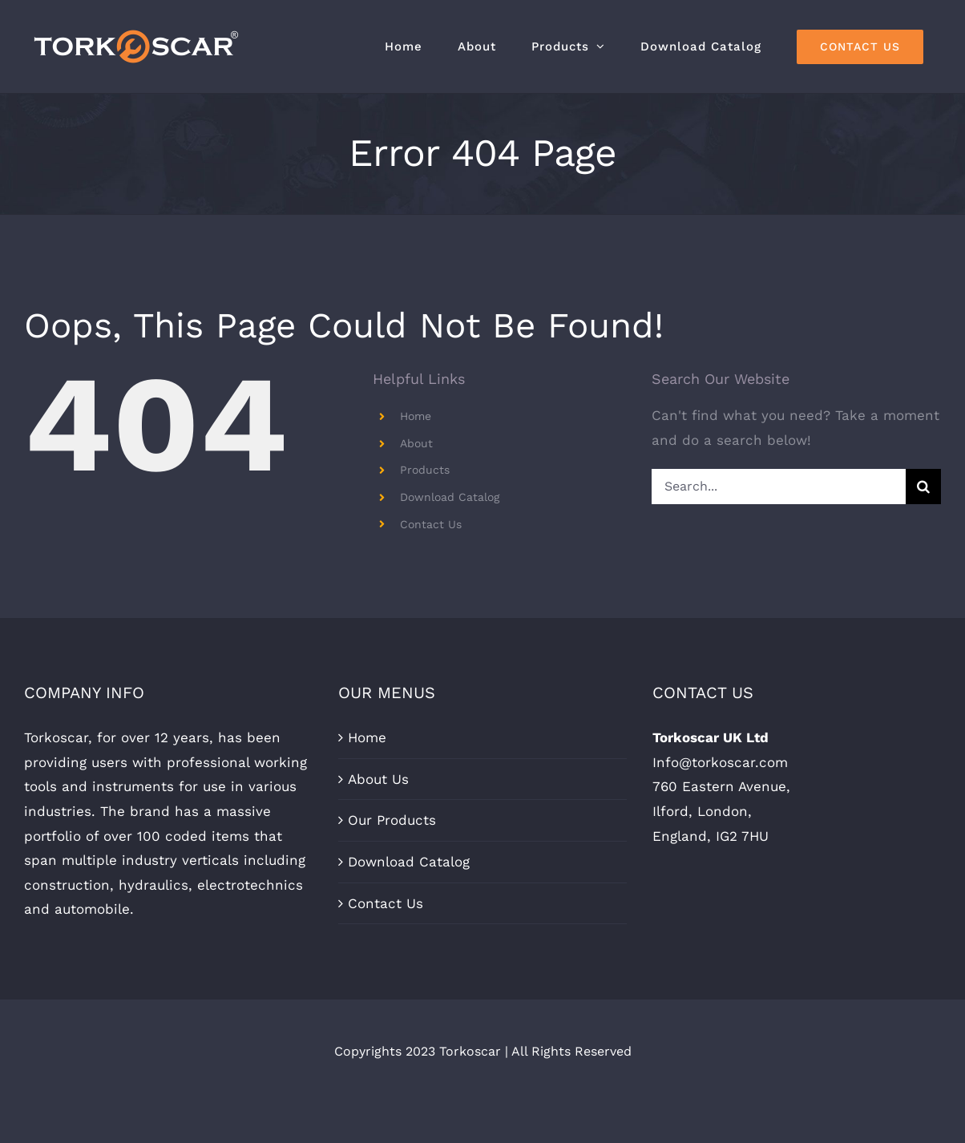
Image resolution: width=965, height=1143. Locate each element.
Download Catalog (449, 497)
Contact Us (431, 524)
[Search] (923, 486)
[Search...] (779, 486)
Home (415, 416)
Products (425, 469)
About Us (378, 779)
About (416, 443)
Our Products (392, 820)
